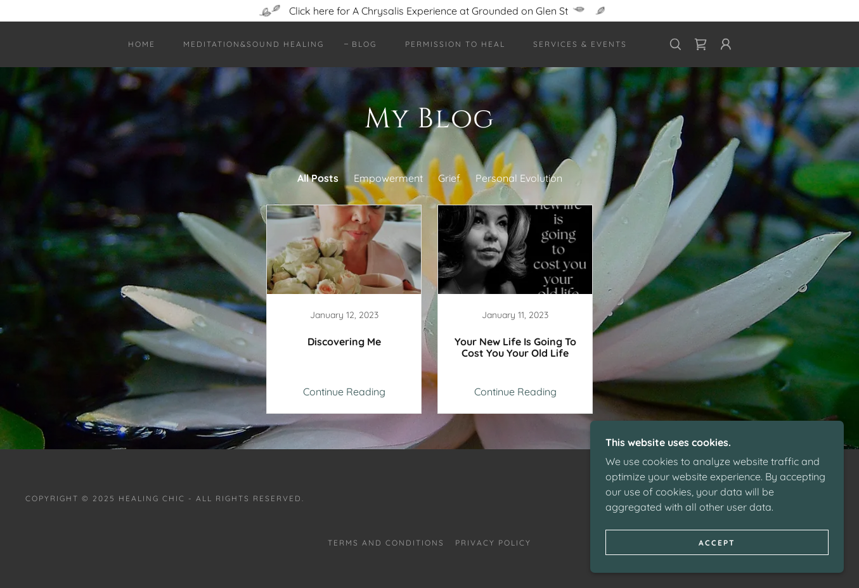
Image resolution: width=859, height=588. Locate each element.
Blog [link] (364, 44)
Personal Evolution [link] (518, 178)
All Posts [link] (318, 178)
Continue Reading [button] (344, 391)
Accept (717, 542)
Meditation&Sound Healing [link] (253, 44)
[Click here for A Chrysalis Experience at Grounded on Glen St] (429, 11)
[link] (700, 44)
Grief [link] (449, 178)
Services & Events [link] (580, 44)
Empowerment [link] (388, 178)
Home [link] (141, 44)
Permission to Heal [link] (455, 44)
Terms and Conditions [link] (386, 542)
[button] (726, 44)
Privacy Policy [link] (493, 542)
